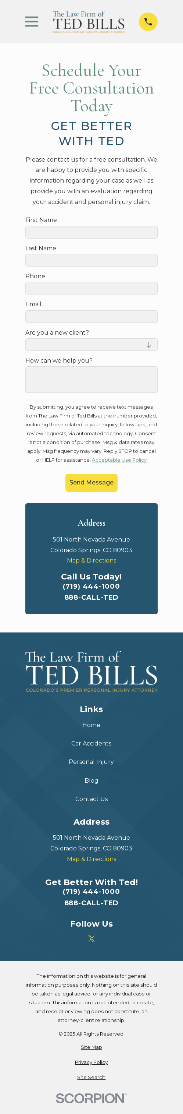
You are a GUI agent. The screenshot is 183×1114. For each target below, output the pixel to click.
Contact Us (91, 799)
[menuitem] (91, 1047)
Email (33, 304)
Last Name (40, 248)
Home (91, 725)
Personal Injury (91, 761)
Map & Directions (91, 560)
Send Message (91, 482)
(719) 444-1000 (91, 586)
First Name (41, 219)
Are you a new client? (57, 332)
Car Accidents (91, 743)
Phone (35, 276)
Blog (91, 780)
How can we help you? (59, 360)
